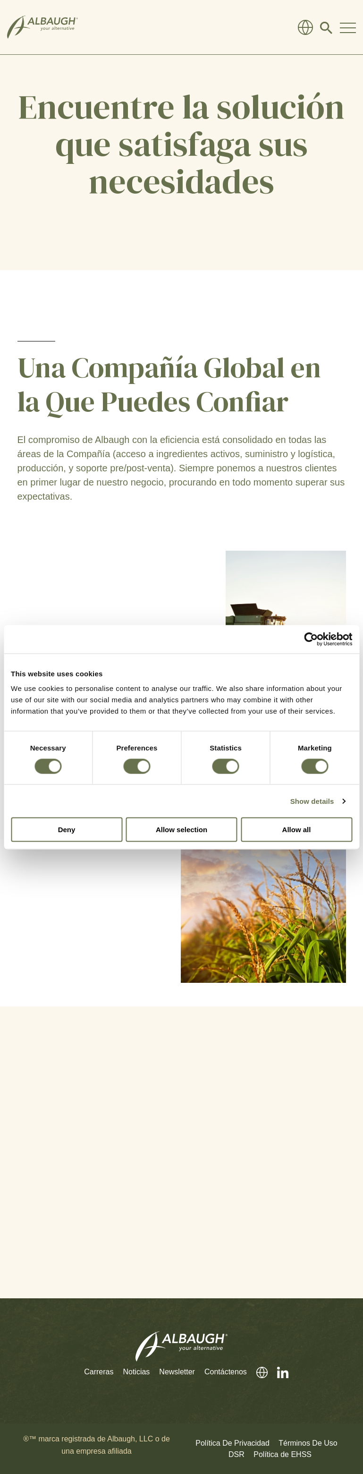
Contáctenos (225, 1372)
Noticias (136, 1372)
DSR (236, 1454)
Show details (312, 801)
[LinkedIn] (278, 1372)
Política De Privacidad (232, 1443)
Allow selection (181, 830)
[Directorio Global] (305, 27)
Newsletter (177, 1372)
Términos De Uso (308, 1443)
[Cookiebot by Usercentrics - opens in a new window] (311, 639)
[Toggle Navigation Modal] (348, 27)
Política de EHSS (282, 1454)
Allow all (296, 830)
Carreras (98, 1372)
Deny (67, 830)
